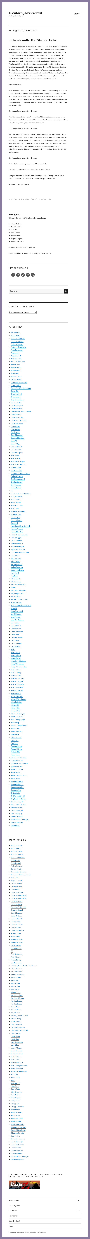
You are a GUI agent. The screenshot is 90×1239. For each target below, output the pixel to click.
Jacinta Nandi (16, 558)
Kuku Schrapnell (17, 611)
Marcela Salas (16, 655)
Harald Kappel (16, 538)
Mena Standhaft (17, 1068)
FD (12, 491)
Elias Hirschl (15, 458)
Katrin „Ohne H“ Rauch (19, 599)
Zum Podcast (14, 1221)
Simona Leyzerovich (18, 1127)
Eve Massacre (16, 485)
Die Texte (13, 1211)
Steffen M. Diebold (18, 796)
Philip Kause (15, 1101)
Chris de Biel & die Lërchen (21, 412)
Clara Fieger (15, 426)
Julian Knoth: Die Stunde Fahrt (33, 40)
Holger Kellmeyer (17, 547)
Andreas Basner (17, 851)
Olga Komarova (16, 1092)
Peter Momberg (16, 731)
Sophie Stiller (16, 790)
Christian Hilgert (17, 892)
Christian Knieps (17, 417)
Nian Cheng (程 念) (18, 720)
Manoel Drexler (17, 1051)
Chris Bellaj (15, 889)
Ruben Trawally (17, 761)
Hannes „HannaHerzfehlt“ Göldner (24, 966)
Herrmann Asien (17, 544)
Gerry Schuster (16, 520)
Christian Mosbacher (19, 895)
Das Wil (14, 441)
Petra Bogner (16, 1098)
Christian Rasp (16, 901)
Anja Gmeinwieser (18, 362)
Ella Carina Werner (18, 464)
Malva (13, 649)
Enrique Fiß (15, 936)
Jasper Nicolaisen (17, 570)
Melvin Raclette (17, 690)
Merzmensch (16, 693)
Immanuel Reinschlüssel (20, 552)
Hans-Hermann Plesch (19, 535)
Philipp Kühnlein (17, 1107)
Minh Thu (14, 1074)
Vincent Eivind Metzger (20, 819)
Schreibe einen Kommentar (41, 199)
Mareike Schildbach (18, 661)
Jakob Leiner (15, 561)
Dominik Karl (16, 928)
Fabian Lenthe (16, 488)
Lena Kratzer (16, 617)
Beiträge (15, 199)
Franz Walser (16, 503)
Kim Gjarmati (16, 1022)
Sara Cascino (15, 1115)
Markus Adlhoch (17, 1063)
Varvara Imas (16, 1148)
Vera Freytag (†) (16, 814)
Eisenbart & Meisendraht (25, 13)
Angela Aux (15, 353)
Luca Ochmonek (17, 1042)
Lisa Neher (15, 635)
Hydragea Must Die (18, 549)
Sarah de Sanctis (17, 770)
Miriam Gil (15, 705)
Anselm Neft (15, 370)
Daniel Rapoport (17, 435)
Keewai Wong (16, 1019)
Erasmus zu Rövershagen (20, 473)
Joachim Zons (16, 978)
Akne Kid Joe (15, 332)
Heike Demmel (16, 969)
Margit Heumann (17, 664)
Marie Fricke (15, 1060)
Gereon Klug (15, 517)
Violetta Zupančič (17, 1159)
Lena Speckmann (17, 620)
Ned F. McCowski (17, 717)
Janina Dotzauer (17, 567)
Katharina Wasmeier (18, 591)
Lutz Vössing (15, 646)
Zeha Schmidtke (17, 822)
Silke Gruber (15, 778)
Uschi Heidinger (17, 811)
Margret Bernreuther (19, 667)
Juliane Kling (15, 582)
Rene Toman (15, 1110)
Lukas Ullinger (16, 643)
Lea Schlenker (16, 614)
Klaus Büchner (16, 602)
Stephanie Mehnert (18, 799)
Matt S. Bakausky (17, 684)
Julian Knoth (15, 579)
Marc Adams (15, 652)
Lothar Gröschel (17, 637)
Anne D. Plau (15, 368)
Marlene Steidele (17, 679)
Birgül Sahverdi (16, 881)
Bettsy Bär (15, 391)
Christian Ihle (16, 414)
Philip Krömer (16, 737)
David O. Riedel (16, 916)
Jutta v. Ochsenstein (18, 585)
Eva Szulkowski (16, 482)
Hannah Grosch (17, 529)
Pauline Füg (15, 728)
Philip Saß (14, 740)
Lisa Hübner (15, 1036)
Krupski (14, 608)
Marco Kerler (16, 658)
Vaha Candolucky (17, 1145)
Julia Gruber (15, 983)
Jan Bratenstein (16, 564)
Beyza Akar (15, 878)
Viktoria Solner (16, 1154)
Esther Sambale (17, 939)
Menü (77, 14)
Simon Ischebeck (17, 784)
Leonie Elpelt (16, 626)
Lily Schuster (16, 629)
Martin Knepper (17, 681)
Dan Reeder (15, 432)
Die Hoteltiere (16, 450)
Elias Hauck (15, 456)
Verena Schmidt (17, 816)
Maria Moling (16, 673)
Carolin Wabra (16, 403)
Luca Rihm (15, 640)
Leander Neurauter (18, 1027)
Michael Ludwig (17, 696)
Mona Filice (15, 1077)
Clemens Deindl (17, 910)
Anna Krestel (16, 863)
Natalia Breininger (18, 714)
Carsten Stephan (17, 406)
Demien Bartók (16, 447)
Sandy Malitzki (16, 1112)
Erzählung (22, 199)
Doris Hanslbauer (17, 931)
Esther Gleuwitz (17, 476)
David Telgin (15, 444)
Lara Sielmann (16, 1024)
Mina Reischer (16, 702)
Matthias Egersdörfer (19, 1066)
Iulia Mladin (15, 555)
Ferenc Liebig (16, 960)
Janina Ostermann (18, 975)
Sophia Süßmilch (17, 787)
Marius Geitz (16, 676)
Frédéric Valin (16, 514)
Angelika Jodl (16, 356)
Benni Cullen (16, 385)
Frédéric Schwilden (18, 511)
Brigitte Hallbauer (17, 400)
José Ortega (15, 980)
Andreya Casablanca (18, 347)
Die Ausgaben (14, 1206)
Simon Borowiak (17, 781)
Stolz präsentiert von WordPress (36, 1233)
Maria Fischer (16, 670)
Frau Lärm (15, 508)
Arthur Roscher (17, 866)
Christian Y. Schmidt (18, 420)
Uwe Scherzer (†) (17, 1142)
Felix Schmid (15, 500)
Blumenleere (15, 397)
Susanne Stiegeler (17, 802)
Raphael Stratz (16, 749)
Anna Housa (15, 365)
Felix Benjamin (16, 497)
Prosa (28, 199)
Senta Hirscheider (17, 1124)
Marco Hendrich (17, 1054)
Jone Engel (15, 573)
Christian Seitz (16, 904)
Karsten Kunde (16, 1001)
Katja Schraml (16, 596)
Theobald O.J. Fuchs (18, 805)
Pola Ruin (14, 743)
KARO (13, 588)
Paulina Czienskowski (19, 725)
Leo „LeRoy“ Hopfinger (19, 1030)
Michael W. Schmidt (18, 699)
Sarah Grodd (15, 772)
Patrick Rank (15, 1095)
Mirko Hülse (15, 708)
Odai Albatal (15, 1089)
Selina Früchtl (16, 1121)
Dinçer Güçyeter (17, 453)
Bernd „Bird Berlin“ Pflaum (21, 388)
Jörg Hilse (14, 576)
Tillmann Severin (17, 1133)
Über (11, 1226)
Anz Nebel (15, 373)
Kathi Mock (15, 1007)
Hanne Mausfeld (17, 532)
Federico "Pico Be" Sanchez (20, 494)
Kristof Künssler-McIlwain (21, 605)
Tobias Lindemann (18, 1139)
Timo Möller (15, 1136)
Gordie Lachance (17, 963)
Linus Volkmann (17, 632)
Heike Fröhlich (16, 541)
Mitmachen (13, 1216)
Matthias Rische (17, 687)
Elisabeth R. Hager (18, 461)
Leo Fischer (15, 623)
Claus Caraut (15, 429)
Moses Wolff (15, 711)
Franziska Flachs (17, 505)
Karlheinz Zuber (17, 995)
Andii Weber (15, 335)
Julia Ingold (15, 989)
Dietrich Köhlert (17, 925)
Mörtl (13, 1080)
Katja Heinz (15, 1013)
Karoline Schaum (17, 998)
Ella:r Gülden (16, 467)
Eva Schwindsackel (18, 479)
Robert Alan (15, 755)
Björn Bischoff (16, 394)
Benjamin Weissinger (19, 382)
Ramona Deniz (16, 746)
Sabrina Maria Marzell (19, 764)
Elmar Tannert (16, 470)
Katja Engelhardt (17, 593)
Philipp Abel (15, 1104)
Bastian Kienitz (16, 379)
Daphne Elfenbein (17, 438)
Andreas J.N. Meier (18, 338)
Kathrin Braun (16, 1010)
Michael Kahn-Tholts (19, 1071)
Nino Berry (15, 723)
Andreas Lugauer (17, 341)
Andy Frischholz (17, 350)
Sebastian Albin (17, 1118)
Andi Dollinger (16, 845)
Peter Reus (15, 734)
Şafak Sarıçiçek (16, 767)
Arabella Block (16, 376)
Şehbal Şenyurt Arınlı (19, 775)
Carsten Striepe (16, 409)
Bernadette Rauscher (19, 872)
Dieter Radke (16, 922)
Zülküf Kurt (15, 825)
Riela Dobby (15, 752)
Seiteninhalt (14, 1200)
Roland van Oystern (18, 758)
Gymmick (14, 523)
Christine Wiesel (17, 423)
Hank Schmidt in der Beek (20, 526)
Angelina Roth (16, 359)
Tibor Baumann (16, 808)
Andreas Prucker (17, 344)
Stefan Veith (15, 793)
